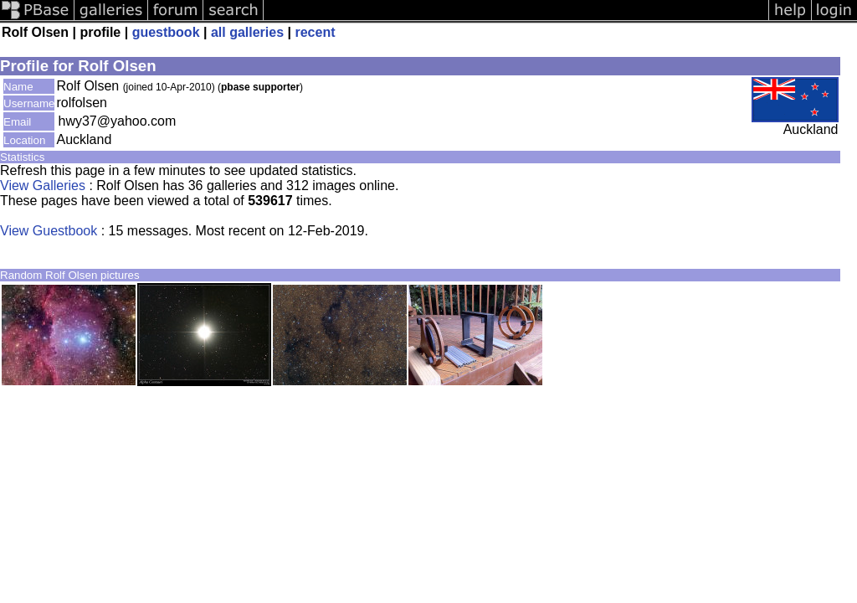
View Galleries (42, 185)
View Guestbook (48, 231)
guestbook (166, 32)
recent (315, 32)
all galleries (247, 32)
